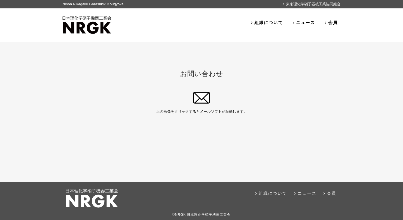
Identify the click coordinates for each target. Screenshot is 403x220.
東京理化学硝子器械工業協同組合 (312, 4)
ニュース (304, 22)
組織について (267, 22)
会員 (331, 22)
